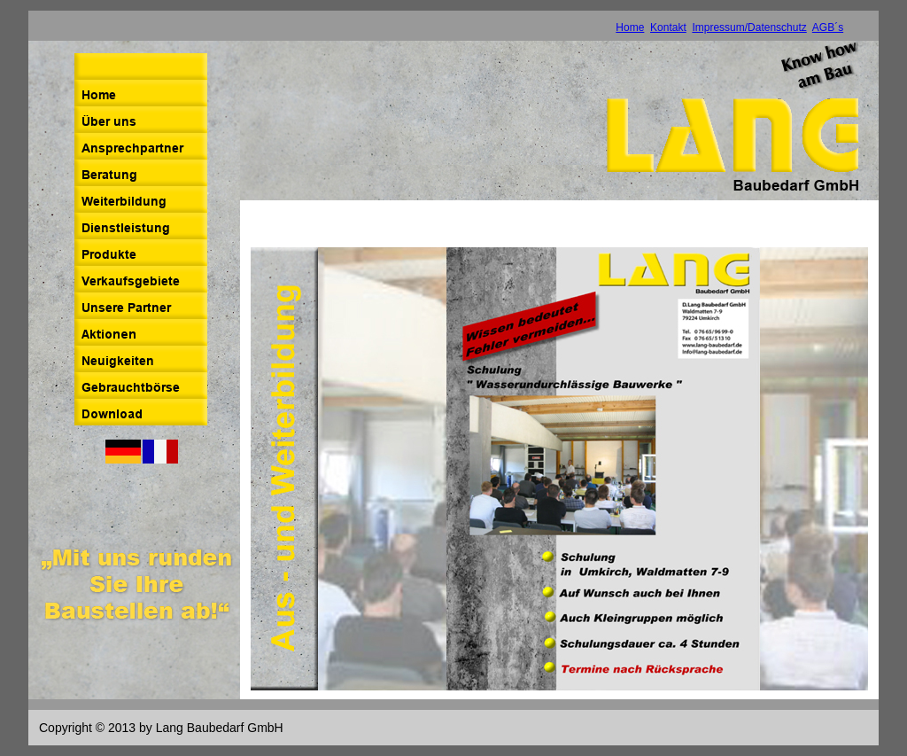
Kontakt (668, 27)
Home (630, 27)
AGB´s (827, 27)
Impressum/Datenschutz (749, 27)
